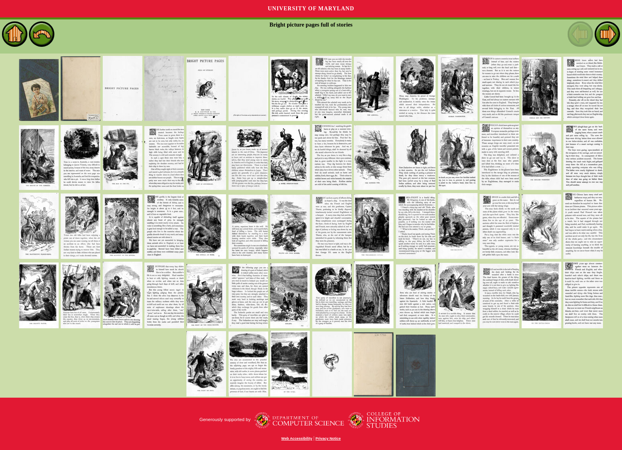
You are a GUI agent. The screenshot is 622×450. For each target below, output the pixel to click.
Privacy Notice (328, 438)
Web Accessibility (296, 438)
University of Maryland (311, 8)
